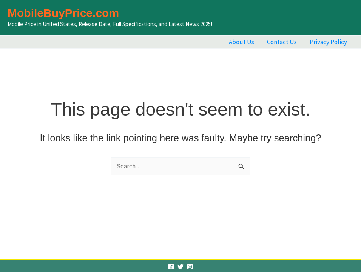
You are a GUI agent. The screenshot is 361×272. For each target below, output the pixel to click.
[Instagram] (189, 266)
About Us (241, 42)
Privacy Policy (328, 42)
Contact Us (282, 42)
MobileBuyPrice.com (63, 13)
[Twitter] (180, 266)
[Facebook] (171, 266)
